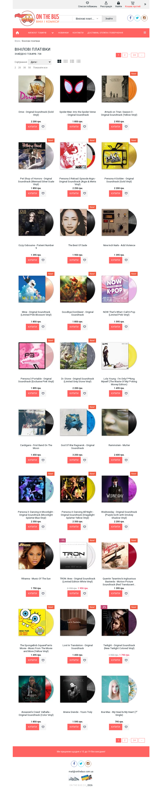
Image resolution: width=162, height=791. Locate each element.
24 (134, 55)
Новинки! (63, 33)
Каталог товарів (41, 33)
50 (29, 67)
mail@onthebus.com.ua (81, 771)
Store (17, 41)
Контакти (78, 33)
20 (19, 67)
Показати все (40, 67)
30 (24, 67)
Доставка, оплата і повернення (105, 33)
